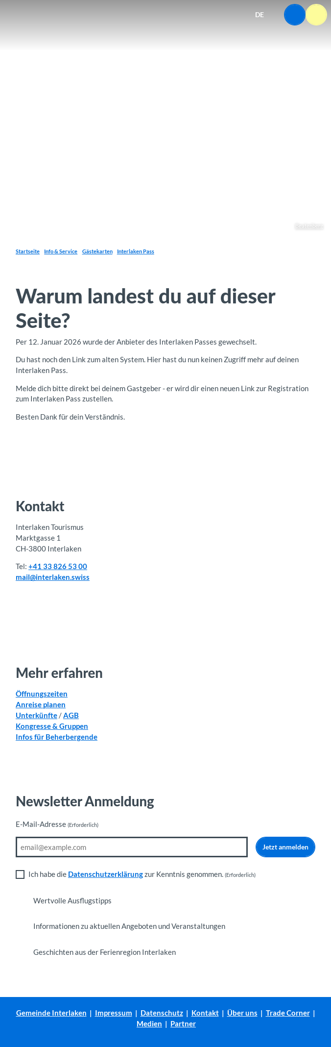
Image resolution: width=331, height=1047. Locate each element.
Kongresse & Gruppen (52, 726)
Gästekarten (97, 251)
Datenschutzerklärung (105, 874)
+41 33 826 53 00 (57, 566)
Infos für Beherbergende (56, 737)
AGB (71, 715)
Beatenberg (309, 226)
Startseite (28, 251)
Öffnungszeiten (42, 694)
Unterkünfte (36, 715)
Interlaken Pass (135, 251)
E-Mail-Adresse (57, 824)
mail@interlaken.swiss (53, 577)
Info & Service (60, 251)
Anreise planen (41, 704)
